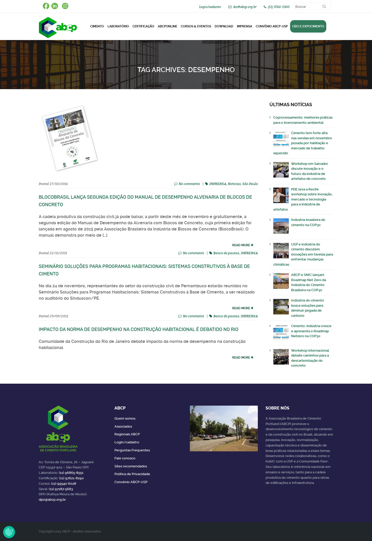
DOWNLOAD (224, 26)
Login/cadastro (210, 7)
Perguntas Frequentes (132, 450)
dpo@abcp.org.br (52, 499)
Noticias (234, 183)
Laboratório (118, 26)
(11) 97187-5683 (61, 489)
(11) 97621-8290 (71, 478)
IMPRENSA (217, 183)
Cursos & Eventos (196, 26)
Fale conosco (124, 458)
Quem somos (124, 418)
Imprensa (244, 26)
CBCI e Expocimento (308, 26)
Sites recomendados (130, 466)
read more (241, 245)
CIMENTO (97, 26)
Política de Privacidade (132, 474)
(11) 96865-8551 (71, 473)
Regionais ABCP (127, 434)
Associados (123, 426)
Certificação (143, 26)
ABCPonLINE (167, 26)
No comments (189, 183)
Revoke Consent (9, 531)
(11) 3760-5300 (279, 7)
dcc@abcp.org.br (245, 7)
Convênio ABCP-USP (272, 26)
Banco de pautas (226, 253)
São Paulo (250, 183)
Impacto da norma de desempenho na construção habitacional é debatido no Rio (138, 329)
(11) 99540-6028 (63, 483)
